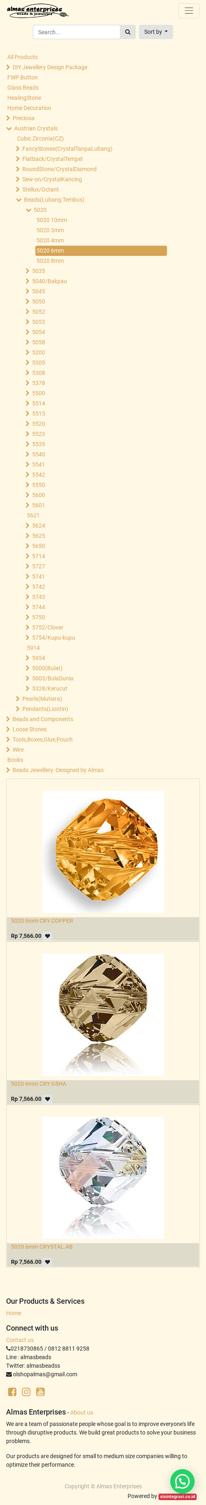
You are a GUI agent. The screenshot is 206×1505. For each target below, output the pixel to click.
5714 (38, 556)
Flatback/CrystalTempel (52, 159)
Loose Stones (30, 729)
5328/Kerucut (49, 688)
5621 (33, 515)
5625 (38, 535)
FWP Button (22, 77)
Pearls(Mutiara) (42, 698)
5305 (38, 362)
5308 (38, 373)
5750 (38, 617)
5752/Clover (47, 627)
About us (81, 1412)
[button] (156, 32)
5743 (38, 597)
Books (15, 760)
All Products (22, 57)
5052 (38, 311)
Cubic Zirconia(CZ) (40, 138)
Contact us (20, 1340)
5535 (38, 444)
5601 (38, 505)
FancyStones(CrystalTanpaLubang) (67, 148)
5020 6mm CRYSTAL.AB (42, 1246)
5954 (38, 658)
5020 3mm (50, 230)
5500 (38, 393)
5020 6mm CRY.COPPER (42, 921)
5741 (38, 576)
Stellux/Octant (40, 189)
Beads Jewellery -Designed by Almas (58, 770)
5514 (38, 403)
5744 (38, 607)
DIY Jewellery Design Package (50, 67)
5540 (38, 454)
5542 (38, 474)
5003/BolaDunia (53, 678)
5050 (38, 301)
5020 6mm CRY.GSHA (38, 1083)
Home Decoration (29, 108)
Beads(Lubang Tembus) (54, 199)
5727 (38, 566)
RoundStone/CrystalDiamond (59, 169)
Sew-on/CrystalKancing (52, 179)
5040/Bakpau (49, 281)
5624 (38, 525)
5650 (38, 546)
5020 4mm (50, 240)
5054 (38, 332)
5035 (38, 271)
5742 (38, 586)
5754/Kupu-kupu (53, 637)
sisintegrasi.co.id (177, 1496)
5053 (38, 322)
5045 (38, 291)
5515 (38, 413)
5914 (33, 648)
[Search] (128, 32)
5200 (38, 352)
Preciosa (24, 118)
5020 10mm (52, 220)
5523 (38, 434)
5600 (38, 495)
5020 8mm (50, 260)
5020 (40, 210)
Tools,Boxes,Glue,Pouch (43, 739)
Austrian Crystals (36, 128)
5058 (38, 342)
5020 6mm (50, 250)
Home (13, 1313)
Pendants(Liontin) (45, 709)
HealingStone (24, 98)
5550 (38, 485)
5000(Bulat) (47, 668)
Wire (18, 749)
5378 (38, 383)
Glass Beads (23, 87)
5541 (38, 464)
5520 (38, 423)
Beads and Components (43, 719)
